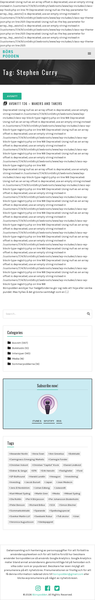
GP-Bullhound (17, 476)
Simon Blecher (68, 505)
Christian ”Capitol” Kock (46, 465)
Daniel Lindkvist (72, 465)
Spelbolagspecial (60, 510)
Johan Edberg (42, 487)
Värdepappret (46, 521)
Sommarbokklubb (20, 510)
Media (15, 358)
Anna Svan (38, 453)
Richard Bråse (37, 505)
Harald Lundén (37, 476)
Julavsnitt (60, 487)
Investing (15, 482)
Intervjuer (18, 353)
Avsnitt (12, 96)
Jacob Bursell (33, 482)
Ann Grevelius (57, 453)
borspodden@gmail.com (68, 574)
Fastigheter (66, 470)
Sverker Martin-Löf (20, 516)
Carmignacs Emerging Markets (27, 459)
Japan (49, 482)
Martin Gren (42, 493)
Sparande (40, 510)
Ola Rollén (15, 499)
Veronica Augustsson (22, 521)
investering (72, 476)
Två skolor (63, 516)
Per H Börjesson (35, 499)
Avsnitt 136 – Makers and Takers (35, 103)
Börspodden (39, 594)
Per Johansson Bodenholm (64, 499)
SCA (52, 505)
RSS (59, 421)
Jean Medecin (65, 482)
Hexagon (55, 476)
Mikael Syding (72, 493)
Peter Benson (17, 505)
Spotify (49, 421)
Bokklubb (18, 348)
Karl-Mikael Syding (20, 493)
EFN (34, 470)
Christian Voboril (19, 465)
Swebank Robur (43, 516)
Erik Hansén (48, 470)
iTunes (37, 421)
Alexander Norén (19, 453)
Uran (76, 516)
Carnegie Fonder (58, 459)
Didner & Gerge (18, 470)
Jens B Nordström (20, 487)
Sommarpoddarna (23, 364)
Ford (80, 470)
